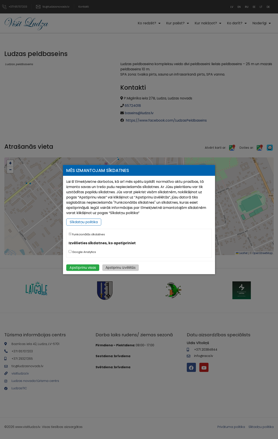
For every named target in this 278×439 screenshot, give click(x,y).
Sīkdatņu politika (84, 222)
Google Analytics (82, 252)
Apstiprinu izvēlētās (121, 267)
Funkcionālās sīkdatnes (87, 234)
